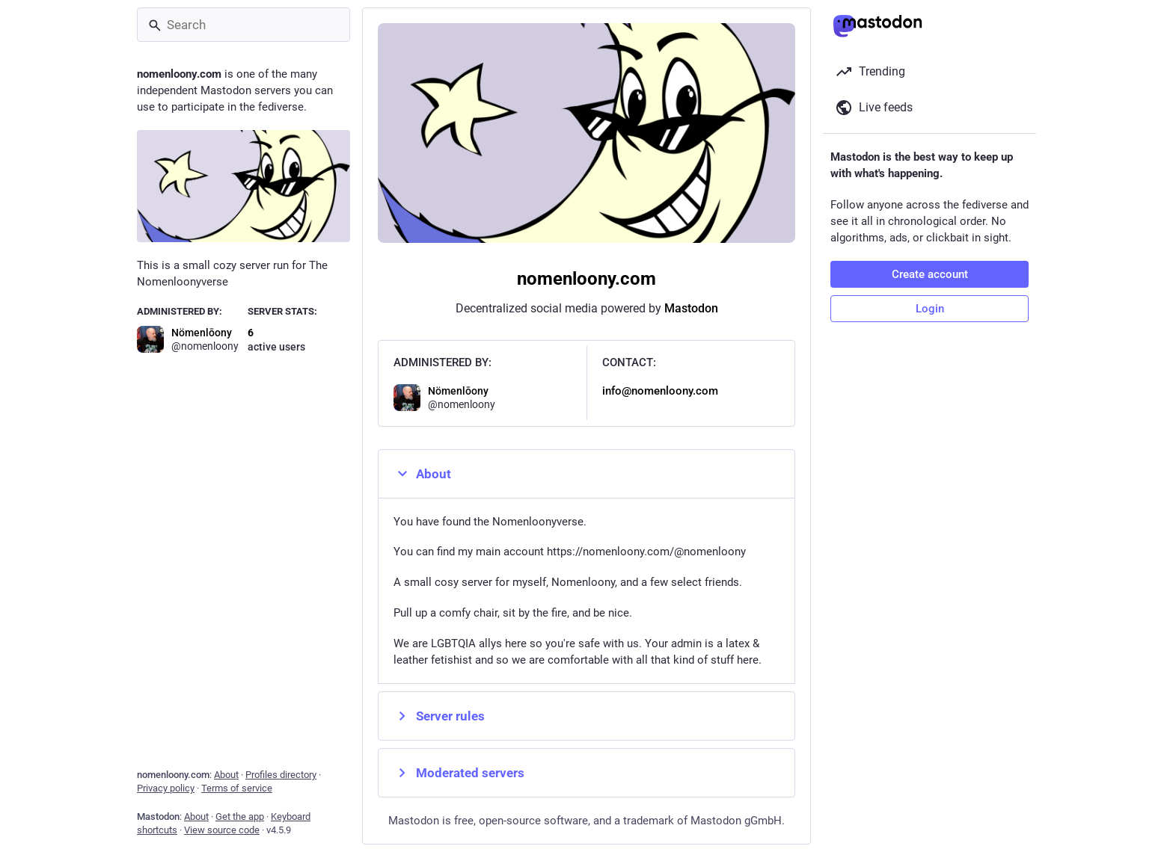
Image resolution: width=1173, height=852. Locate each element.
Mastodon (691, 308)
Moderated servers (458, 773)
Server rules (439, 716)
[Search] (243, 24)
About (422, 474)
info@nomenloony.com (660, 391)
